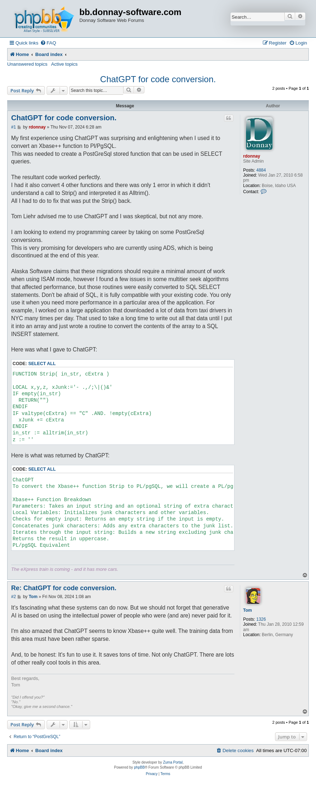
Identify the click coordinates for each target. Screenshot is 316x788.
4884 (261, 170)
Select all (42, 363)
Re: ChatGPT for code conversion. (63, 588)
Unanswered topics (27, 64)
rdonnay (251, 156)
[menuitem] (48, 43)
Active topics (64, 64)
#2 (13, 596)
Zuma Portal (172, 762)
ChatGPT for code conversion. (158, 79)
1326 (261, 619)
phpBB (139, 767)
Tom (247, 610)
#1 (13, 127)
